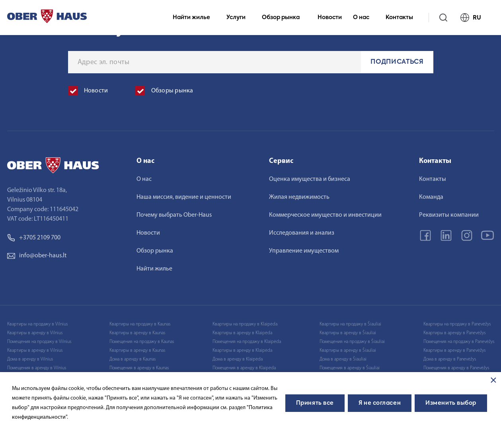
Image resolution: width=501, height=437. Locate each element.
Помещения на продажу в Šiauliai (352, 341)
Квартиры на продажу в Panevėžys (457, 324)
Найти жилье (195, 17)
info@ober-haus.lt (36, 256)
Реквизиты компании (449, 215)
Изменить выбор (450, 403)
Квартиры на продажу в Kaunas (139, 324)
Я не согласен (380, 403)
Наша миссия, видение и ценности (183, 197)
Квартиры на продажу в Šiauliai (350, 324)
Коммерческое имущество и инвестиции (325, 215)
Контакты (403, 17)
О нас (364, 17)
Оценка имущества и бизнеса (309, 179)
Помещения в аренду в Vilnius (36, 368)
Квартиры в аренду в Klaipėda (242, 333)
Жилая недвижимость (299, 197)
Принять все (315, 403)
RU (474, 17)
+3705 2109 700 (33, 238)
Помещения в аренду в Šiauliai (350, 368)
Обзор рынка (284, 17)
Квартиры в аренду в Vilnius (34, 333)
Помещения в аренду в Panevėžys (456, 368)
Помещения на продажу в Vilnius (39, 341)
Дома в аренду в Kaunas (132, 359)
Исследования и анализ (301, 233)
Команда (431, 197)
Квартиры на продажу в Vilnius (37, 324)
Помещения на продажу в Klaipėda (246, 341)
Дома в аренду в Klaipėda (237, 359)
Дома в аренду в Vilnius (30, 359)
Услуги (239, 17)
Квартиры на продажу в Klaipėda (244, 324)
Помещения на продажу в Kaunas (141, 341)
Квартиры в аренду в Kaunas (137, 333)
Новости (330, 17)
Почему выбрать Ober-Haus (174, 215)
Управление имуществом (304, 251)
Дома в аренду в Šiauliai (343, 359)
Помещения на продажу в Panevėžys (458, 341)
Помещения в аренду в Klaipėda (244, 368)
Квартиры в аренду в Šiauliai (348, 333)
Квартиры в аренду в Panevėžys (454, 333)
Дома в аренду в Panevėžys (449, 359)
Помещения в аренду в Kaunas (139, 368)
